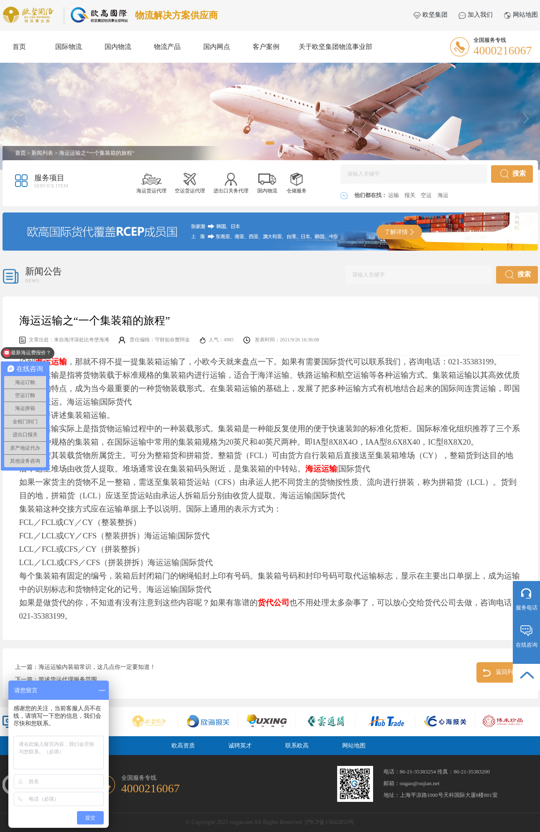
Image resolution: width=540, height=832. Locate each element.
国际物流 (68, 46)
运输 (394, 195)
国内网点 (216, 46)
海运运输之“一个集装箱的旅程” (97, 153)
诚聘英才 (240, 745)
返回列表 (501, 672)
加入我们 (475, 14)
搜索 (513, 173)
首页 (19, 46)
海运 (443, 195)
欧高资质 (183, 745)
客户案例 (266, 46)
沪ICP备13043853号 (330, 822)
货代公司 (273, 602)
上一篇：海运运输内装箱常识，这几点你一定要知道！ (85, 667)
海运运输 (321, 468)
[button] (270, 143)
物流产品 (167, 46)
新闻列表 (42, 153)
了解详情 (399, 232)
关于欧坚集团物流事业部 (335, 46)
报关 (410, 195)
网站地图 (521, 14)
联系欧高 (297, 745)
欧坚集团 (430, 14)
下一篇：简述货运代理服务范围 (56, 679)
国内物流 (118, 46)
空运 (427, 195)
